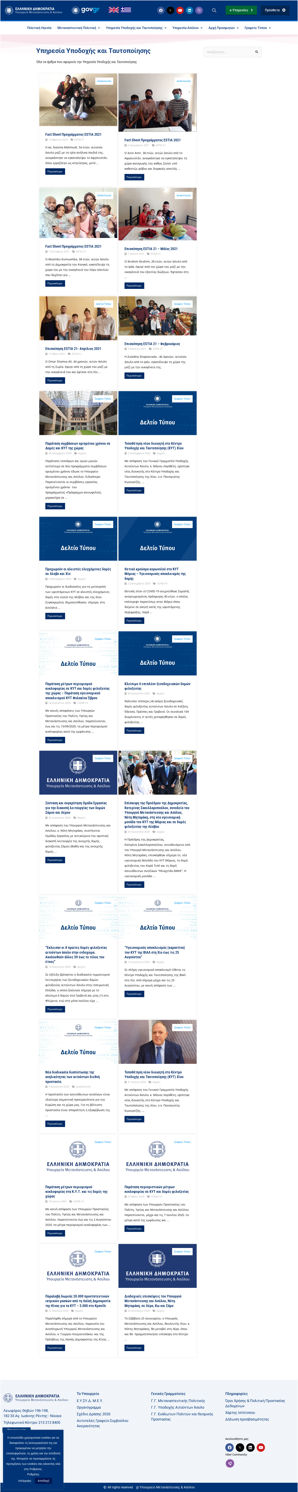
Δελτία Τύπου (103, 304)
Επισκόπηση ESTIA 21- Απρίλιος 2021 (73, 348)
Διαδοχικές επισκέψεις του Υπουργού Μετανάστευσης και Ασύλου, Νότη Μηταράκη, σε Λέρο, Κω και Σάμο (153, 1301)
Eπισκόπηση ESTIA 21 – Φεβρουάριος (152, 344)
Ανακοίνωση (104, 81)
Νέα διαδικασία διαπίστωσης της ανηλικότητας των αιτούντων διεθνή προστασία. (72, 1077)
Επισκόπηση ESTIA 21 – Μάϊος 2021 (151, 249)
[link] (260, 1463)
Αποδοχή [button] (43, 1480)
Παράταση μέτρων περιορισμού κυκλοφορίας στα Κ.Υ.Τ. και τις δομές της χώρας (76, 1191)
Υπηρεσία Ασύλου (187, 28)
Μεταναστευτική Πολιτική (78, 28)
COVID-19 (162, 583)
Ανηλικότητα (83, 1086)
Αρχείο (82, 453)
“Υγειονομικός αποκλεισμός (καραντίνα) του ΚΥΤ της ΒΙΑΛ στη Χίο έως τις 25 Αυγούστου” (155, 952)
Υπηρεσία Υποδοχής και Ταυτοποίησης (136, 28)
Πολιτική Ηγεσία (39, 28)
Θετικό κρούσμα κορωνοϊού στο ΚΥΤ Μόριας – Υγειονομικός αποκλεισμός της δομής (155, 574)
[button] (214, 10)
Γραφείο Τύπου (258, 28)
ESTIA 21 (79, 139)
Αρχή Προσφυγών (224, 28)
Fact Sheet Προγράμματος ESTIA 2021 (73, 134)
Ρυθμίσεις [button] (33, 1474)
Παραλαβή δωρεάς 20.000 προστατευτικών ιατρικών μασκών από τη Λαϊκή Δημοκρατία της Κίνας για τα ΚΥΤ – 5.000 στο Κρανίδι (77, 1301)
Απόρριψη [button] (24, 1480)
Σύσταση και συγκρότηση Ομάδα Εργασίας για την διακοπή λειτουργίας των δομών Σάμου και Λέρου (76, 808)
